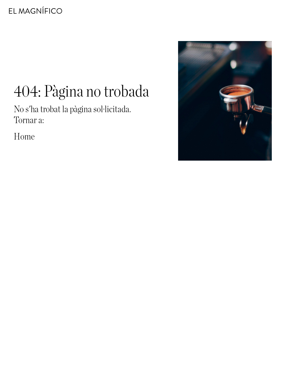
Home (24, 136)
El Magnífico (35, 11)
